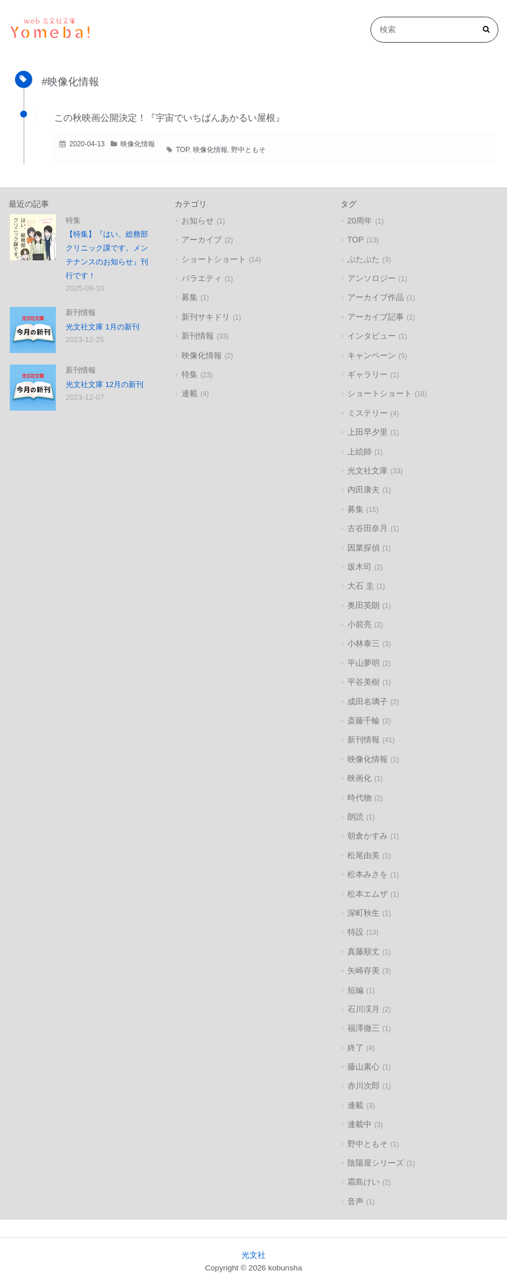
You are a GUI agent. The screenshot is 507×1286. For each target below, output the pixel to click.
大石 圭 (360, 585)
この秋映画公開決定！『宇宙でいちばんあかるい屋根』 (169, 118)
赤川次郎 (363, 1085)
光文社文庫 (367, 470)
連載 (189, 393)
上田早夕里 (367, 432)
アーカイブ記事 (375, 316)
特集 (73, 220)
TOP (182, 150)
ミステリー (367, 413)
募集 (189, 297)
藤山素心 (363, 1066)
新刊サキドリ (205, 316)
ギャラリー (367, 374)
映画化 (359, 778)
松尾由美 (363, 855)
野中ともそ (248, 150)
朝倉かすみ (367, 835)
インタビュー (371, 335)
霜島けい (363, 1181)
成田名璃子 (367, 701)
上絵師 (359, 451)
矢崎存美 (363, 970)
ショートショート (213, 259)
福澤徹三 (363, 1028)
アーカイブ (201, 239)
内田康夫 (363, 489)
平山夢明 (363, 662)
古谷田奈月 (367, 528)
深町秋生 (363, 912)
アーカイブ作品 (375, 297)
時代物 (359, 797)
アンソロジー (371, 278)
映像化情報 (137, 144)
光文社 (253, 1255)
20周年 (360, 220)
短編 (355, 990)
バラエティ (201, 278)
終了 (355, 1047)
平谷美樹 (363, 681)
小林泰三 (363, 643)
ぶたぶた (363, 259)
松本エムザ (367, 893)
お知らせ (197, 220)
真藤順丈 (363, 951)
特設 (355, 931)
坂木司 (359, 566)
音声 (355, 1201)
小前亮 (359, 624)
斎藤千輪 (363, 720)
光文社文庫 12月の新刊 (104, 384)
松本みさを (367, 874)
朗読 (355, 816)
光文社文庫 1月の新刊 (102, 327)
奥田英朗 (363, 605)
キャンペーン (371, 355)
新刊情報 (81, 312)
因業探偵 (363, 547)
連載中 (359, 1124)
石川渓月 (363, 1009)
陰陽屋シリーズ (375, 1162)
